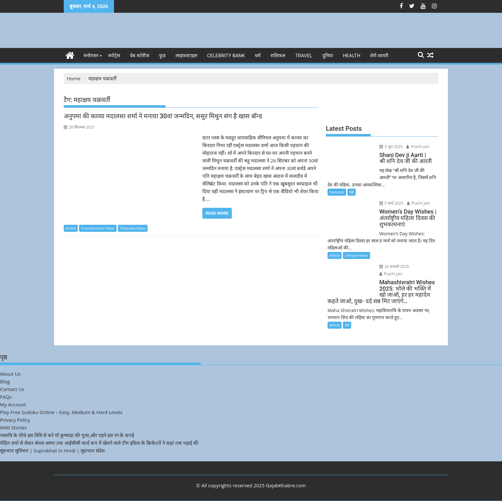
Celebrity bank (226, 56)
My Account (13, 404)
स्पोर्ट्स (114, 56)
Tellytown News (132, 228)
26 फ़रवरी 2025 (394, 266)
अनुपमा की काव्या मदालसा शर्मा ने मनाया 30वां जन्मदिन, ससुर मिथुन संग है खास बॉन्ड (163, 116)
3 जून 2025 (391, 146)
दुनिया (327, 56)
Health (351, 56)
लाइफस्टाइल (186, 56)
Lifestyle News (356, 255)
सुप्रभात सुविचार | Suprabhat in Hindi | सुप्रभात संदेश (52, 450)
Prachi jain (417, 146)
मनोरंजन (91, 56)
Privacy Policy (15, 420)
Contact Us (12, 389)
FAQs (6, 397)
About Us (10, 374)
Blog (5, 381)
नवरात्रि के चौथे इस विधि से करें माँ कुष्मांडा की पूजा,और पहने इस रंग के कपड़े (67, 435)
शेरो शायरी (379, 56)
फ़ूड (162, 56)
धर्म (258, 56)
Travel (303, 56)
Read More (217, 213)
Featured (336, 192)
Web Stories (13, 427)
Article (71, 228)
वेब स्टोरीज (139, 56)
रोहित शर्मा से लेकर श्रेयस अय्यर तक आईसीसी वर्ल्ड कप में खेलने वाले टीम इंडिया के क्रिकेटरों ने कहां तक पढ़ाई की (99, 443)
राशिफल (278, 56)
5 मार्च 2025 (391, 203)
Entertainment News (98, 228)
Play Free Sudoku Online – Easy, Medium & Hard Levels (61, 412)
